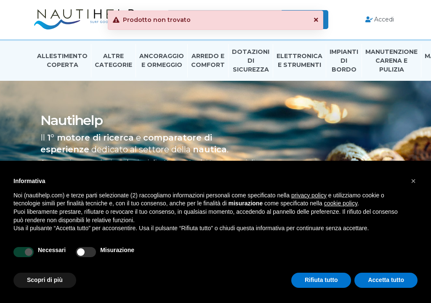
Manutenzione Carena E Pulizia (391, 60)
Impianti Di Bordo (344, 60)
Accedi (379, 19)
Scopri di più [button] (45, 279)
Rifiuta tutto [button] (321, 279)
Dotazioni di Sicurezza (250, 60)
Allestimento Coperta (62, 60)
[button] (413, 181)
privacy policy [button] (309, 195)
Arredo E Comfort (208, 60)
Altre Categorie (113, 60)
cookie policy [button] (340, 203)
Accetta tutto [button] (386, 279)
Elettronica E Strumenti (299, 60)
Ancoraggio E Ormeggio (161, 60)
